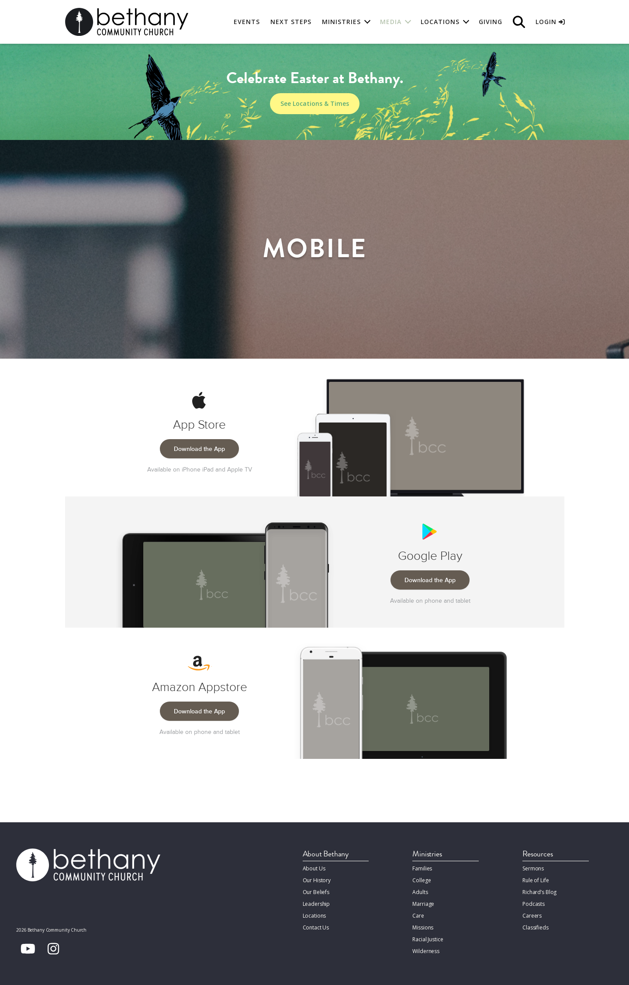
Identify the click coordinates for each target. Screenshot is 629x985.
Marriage (423, 904)
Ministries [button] (341, 21)
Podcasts (533, 904)
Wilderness (425, 951)
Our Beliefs (316, 892)
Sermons (533, 868)
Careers (532, 915)
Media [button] (390, 21)
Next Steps (290, 21)
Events (247, 21)
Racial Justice (427, 939)
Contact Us (316, 927)
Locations (314, 915)
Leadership (316, 904)
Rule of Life (535, 880)
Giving (490, 21)
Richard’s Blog (539, 892)
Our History (317, 880)
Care (418, 915)
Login (550, 21)
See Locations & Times (314, 103)
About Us (314, 868)
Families (422, 868)
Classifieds (535, 927)
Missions (422, 927)
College (421, 880)
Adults (420, 892)
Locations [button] (440, 21)
